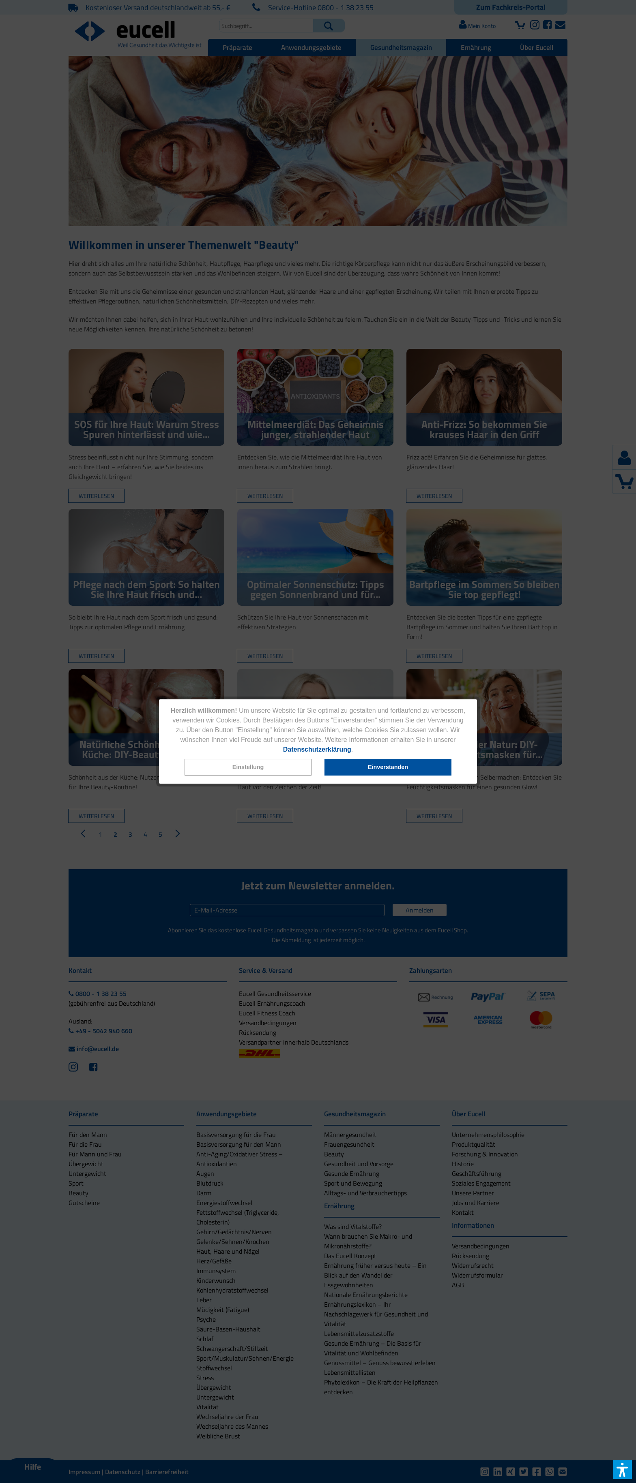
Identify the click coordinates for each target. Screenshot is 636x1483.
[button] (248, 767)
